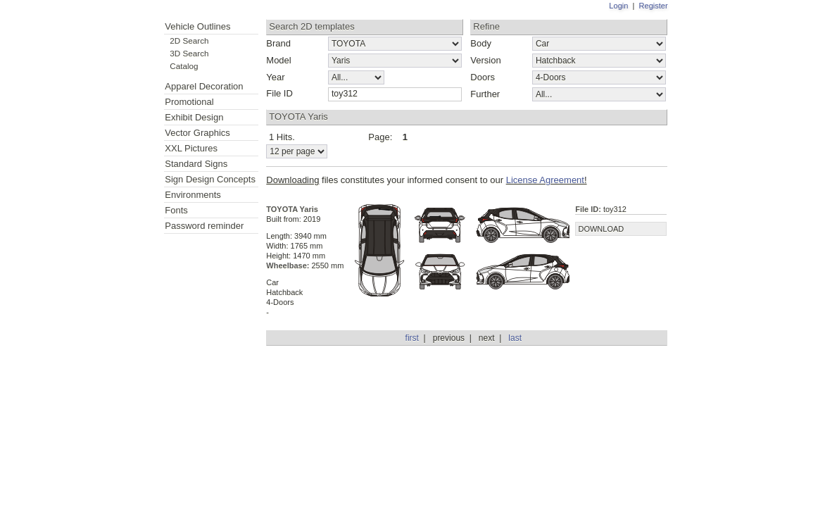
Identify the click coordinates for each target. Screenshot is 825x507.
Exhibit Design (194, 117)
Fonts (176, 210)
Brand (278, 43)
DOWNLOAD (601, 229)
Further (485, 94)
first (412, 338)
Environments (192, 194)
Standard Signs (196, 163)
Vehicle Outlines (197, 26)
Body (480, 43)
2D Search (189, 40)
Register (653, 5)
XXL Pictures (191, 148)
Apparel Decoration (204, 86)
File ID (279, 93)
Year (275, 77)
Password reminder (204, 225)
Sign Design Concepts (210, 179)
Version (485, 60)
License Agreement (545, 180)
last (515, 338)
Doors (482, 77)
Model (278, 60)
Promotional (189, 101)
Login (618, 5)
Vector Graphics (197, 132)
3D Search (189, 53)
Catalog (184, 65)
